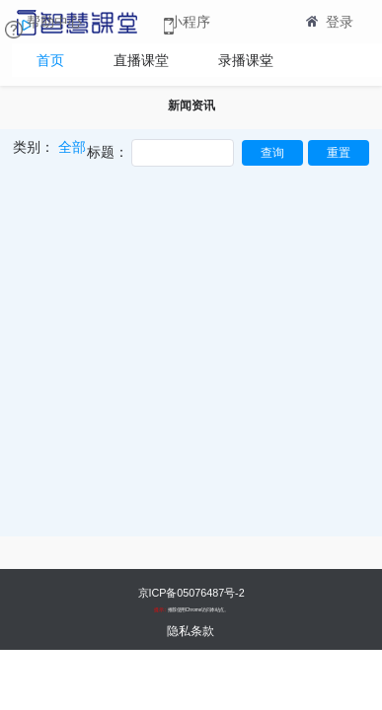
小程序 (189, 22)
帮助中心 (54, 22)
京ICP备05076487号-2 (190, 592)
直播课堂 (141, 60)
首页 (50, 60)
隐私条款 (190, 631)
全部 (72, 147)
